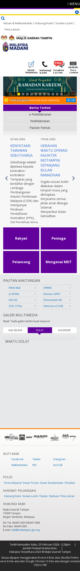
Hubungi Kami (44, 23)
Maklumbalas (20, 465)
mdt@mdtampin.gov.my (25, 530)
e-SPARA (14, 294)
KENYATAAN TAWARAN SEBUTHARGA (21, 150)
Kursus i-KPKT (51, 294)
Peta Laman (12, 29)
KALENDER (64, 330)
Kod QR (58, 465)
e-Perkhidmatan (40, 114)
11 (61, 94)
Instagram (59, 459)
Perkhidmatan (40, 121)
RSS (34, 465)
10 (57, 94)
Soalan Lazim (64, 23)
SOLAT (44, 330)
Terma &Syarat (13, 483)
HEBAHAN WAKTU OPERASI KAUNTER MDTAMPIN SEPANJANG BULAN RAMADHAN (54, 160)
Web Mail (14, 288)
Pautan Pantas (40, 128)
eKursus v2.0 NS (53, 306)
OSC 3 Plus (15, 306)
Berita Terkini (40, 108)
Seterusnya (73, 178)
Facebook (17, 459)
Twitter (36, 459)
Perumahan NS (52, 300)
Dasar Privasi (31, 483)
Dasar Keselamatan (51, 483)
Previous (6, 178)
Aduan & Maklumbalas (17, 23)
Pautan (43, 496)
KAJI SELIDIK (15, 330)
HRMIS (47, 288)
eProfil (13, 300)
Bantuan (54, 496)
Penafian (70, 483)
